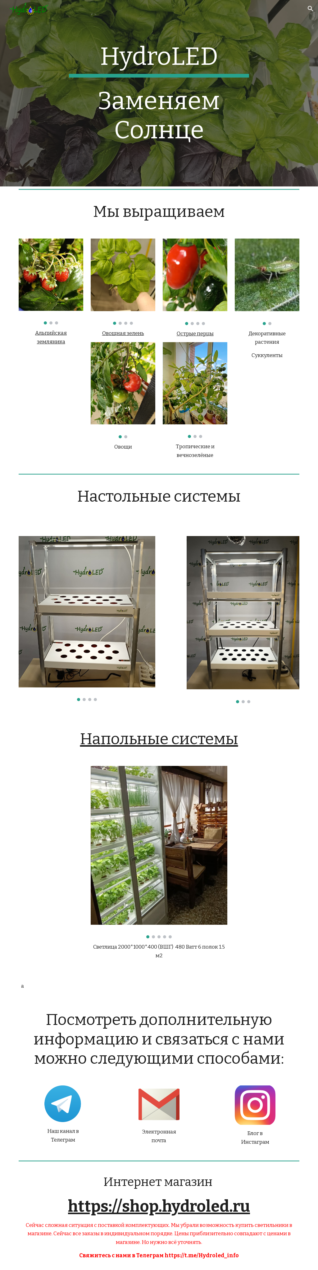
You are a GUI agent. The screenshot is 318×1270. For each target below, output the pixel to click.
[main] (158, 59)
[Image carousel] (51, 281)
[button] (310, 8)
